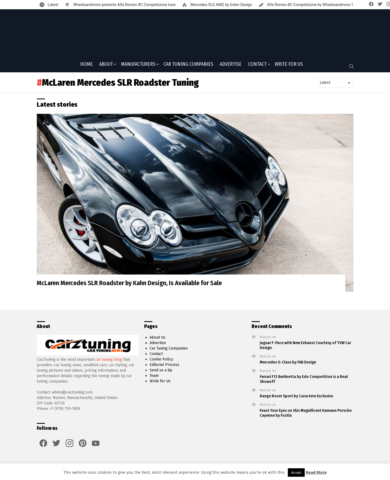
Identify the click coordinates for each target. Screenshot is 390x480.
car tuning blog (108, 359)
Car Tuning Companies (188, 66)
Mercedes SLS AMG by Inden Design (220, 5)
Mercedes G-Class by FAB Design (288, 362)
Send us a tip (161, 370)
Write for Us (289, 66)
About (106, 66)
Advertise (230, 66)
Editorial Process (164, 364)
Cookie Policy (161, 359)
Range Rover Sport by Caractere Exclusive (296, 395)
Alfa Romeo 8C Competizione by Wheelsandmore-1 (309, 5)
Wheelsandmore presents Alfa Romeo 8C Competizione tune (124, 5)
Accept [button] (296, 472)
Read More (316, 472)
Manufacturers (138, 66)
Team (154, 375)
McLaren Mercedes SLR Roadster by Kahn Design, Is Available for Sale (129, 284)
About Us (157, 337)
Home (86, 66)
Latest (52, 5)
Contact (257, 66)
